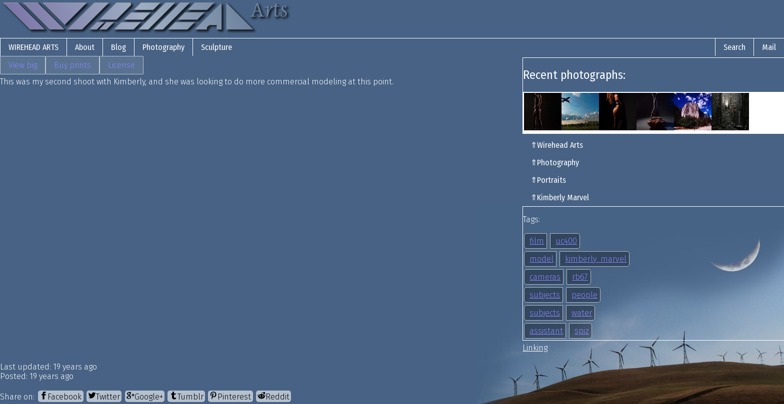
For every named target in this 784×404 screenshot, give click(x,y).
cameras (545, 277)
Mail (769, 47)
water (582, 313)
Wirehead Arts (33, 47)
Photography (163, 47)
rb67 (580, 277)
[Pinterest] (230, 396)
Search (735, 47)
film (537, 241)
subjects (545, 295)
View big (22, 65)
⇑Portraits (548, 180)
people (585, 295)
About (84, 47)
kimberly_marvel (595, 259)
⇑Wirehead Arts (556, 145)
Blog (118, 47)
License (121, 65)
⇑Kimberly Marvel (559, 197)
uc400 (566, 241)
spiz (581, 331)
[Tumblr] (186, 396)
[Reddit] (273, 396)
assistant (546, 331)
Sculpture (216, 47)
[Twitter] (104, 396)
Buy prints (72, 65)
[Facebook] (60, 396)
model (542, 259)
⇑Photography (554, 162)
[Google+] (144, 396)
